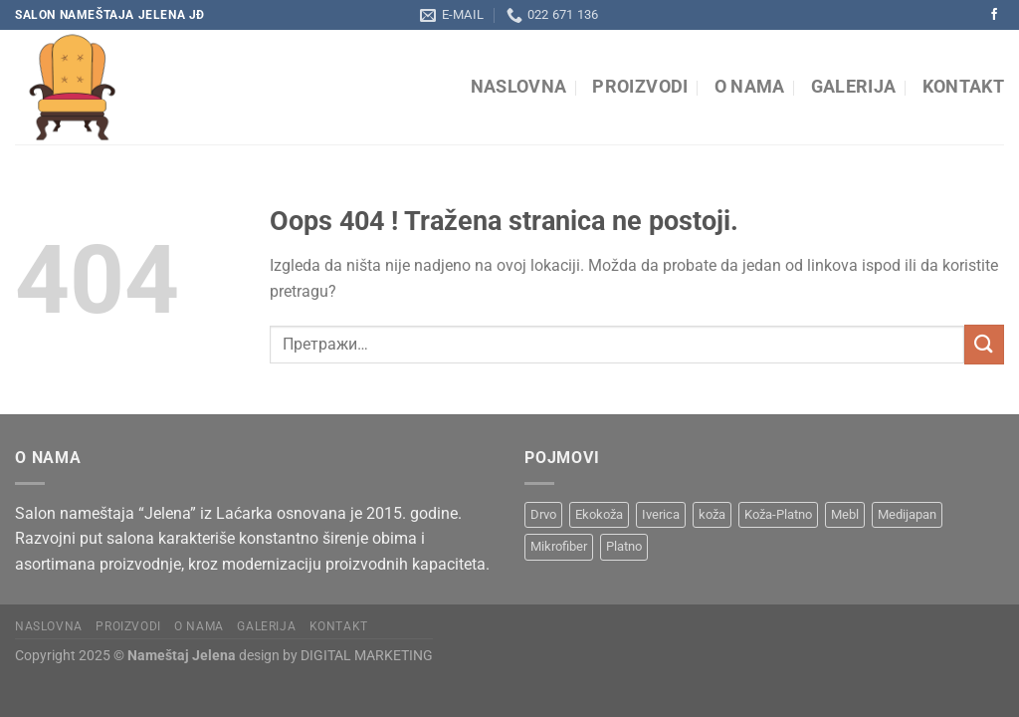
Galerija (854, 87)
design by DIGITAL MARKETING (334, 655)
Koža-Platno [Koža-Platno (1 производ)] (778, 514)
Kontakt (963, 87)
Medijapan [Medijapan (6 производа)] (907, 514)
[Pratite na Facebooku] (994, 15)
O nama (749, 87)
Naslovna (519, 87)
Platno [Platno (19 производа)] (624, 546)
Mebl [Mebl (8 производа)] (845, 514)
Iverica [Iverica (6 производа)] (661, 514)
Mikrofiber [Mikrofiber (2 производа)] (558, 546)
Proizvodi (640, 87)
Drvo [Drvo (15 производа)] (543, 514)
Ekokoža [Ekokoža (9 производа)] (599, 514)
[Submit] (984, 344)
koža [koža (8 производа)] (712, 514)
